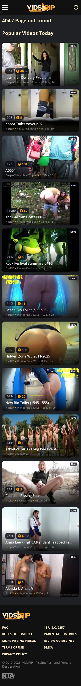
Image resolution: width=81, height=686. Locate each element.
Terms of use (13, 647)
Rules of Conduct (17, 634)
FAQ (5, 627)
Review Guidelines (59, 641)
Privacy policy (14, 654)
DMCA (48, 647)
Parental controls (60, 634)
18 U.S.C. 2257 (54, 627)
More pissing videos (19, 641)
